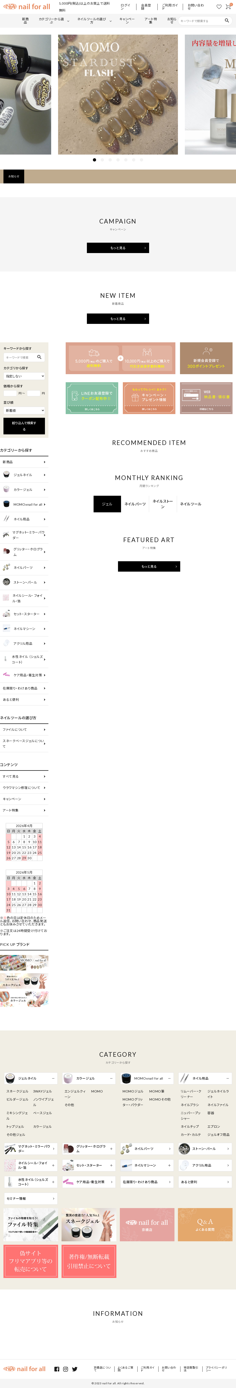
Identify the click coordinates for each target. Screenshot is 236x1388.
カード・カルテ (191, 1135)
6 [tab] (133, 159)
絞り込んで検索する (24, 426)
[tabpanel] (118, 95)
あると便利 (11, 699)
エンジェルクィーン (75, 1094)
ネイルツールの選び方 (91, 20)
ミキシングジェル (17, 1115)
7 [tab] (141, 159)
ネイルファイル (217, 1105)
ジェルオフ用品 (218, 1135)
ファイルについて (15, 729)
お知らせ (172, 20)
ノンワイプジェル (43, 1102)
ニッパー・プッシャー (191, 1115)
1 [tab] (94, 159)
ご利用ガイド (170, 7)
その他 (69, 1105)
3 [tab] (110, 159)
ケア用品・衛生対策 (22, 675)
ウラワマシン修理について (21, 788)
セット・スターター (21, 614)
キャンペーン (127, 20)
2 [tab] (102, 159)
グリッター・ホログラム (23, 552)
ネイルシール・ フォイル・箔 (23, 598)
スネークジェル (17, 1091)
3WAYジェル (42, 1091)
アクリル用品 (17, 643)
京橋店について (102, 1369)
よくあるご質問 (125, 1369)
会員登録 (146, 7)
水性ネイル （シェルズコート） (23, 659)
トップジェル (15, 1126)
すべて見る (11, 776)
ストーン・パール (20, 582)
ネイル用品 (16, 519)
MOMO (97, 1091)
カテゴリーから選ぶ (51, 20)
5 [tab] (125, 159)
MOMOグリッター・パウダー (133, 1102)
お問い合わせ (196, 7)
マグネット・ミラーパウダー (24, 535)
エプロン (213, 1126)
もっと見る (118, 248)
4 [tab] (118, 159)
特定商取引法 (191, 1369)
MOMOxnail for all (22, 504)
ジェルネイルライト (218, 1094)
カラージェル (17, 489)
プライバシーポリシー (216, 1369)
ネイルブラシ (190, 1105)
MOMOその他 (160, 1099)
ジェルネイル (17, 475)
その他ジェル (15, 1135)
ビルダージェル (17, 1099)
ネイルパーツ (17, 567)
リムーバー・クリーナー (191, 1094)
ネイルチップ (190, 1126)
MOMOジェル (133, 1091)
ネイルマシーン (19, 628)
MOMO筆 (157, 1091)
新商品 (25, 20)
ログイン (125, 7)
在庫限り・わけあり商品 (20, 688)
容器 (210, 1113)
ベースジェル (42, 1113)
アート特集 (151, 20)
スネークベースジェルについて (23, 743)
